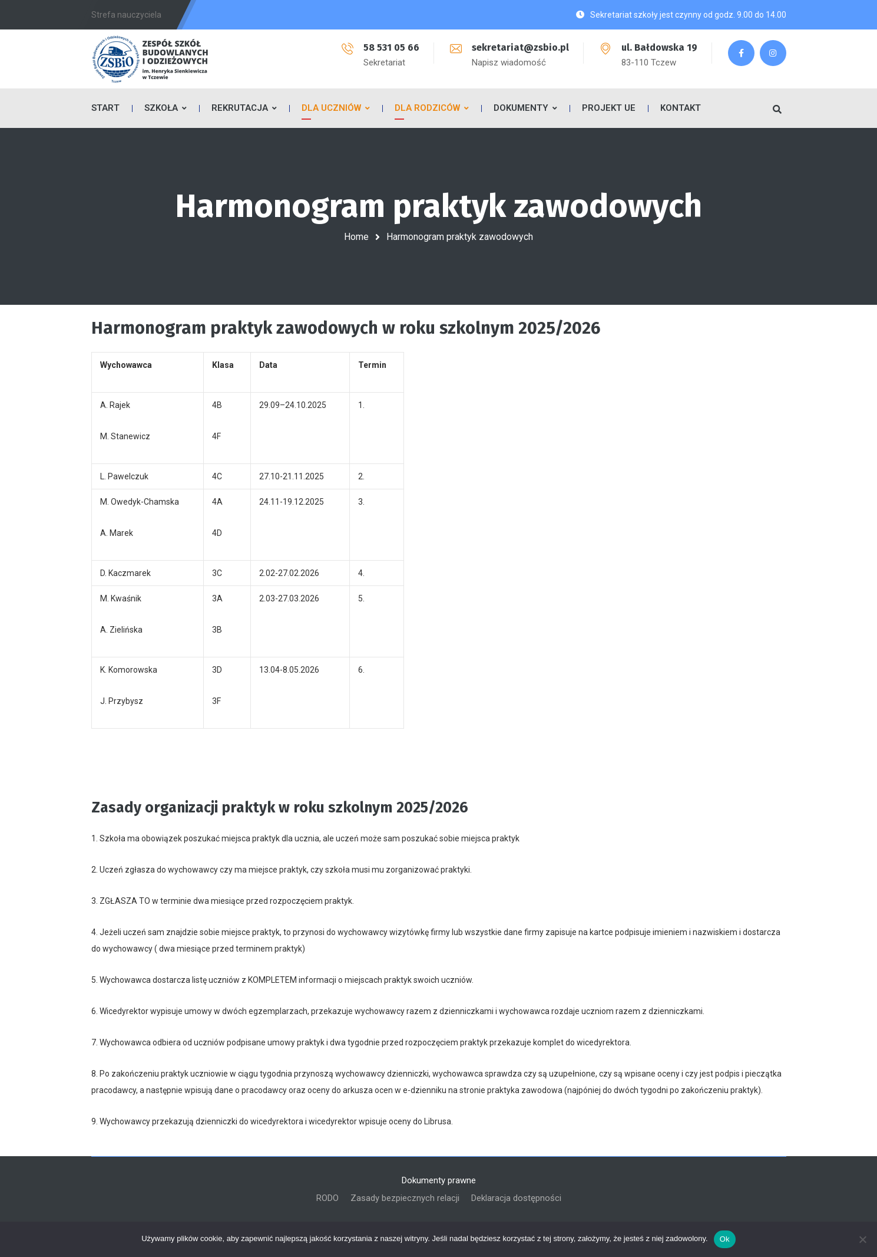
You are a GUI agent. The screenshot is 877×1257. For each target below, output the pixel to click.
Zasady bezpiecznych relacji (404, 1198)
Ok (725, 1239)
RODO (327, 1198)
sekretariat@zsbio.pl (520, 47)
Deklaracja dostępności (516, 1198)
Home (356, 236)
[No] (862, 1239)
